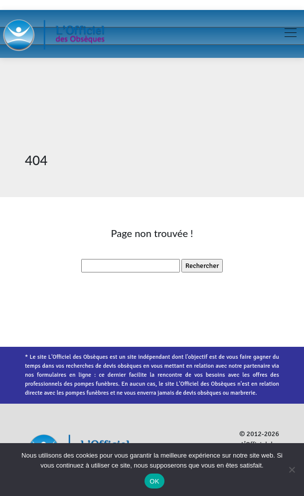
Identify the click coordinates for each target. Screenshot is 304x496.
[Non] (292, 470)
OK (154, 481)
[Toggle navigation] (290, 34)
